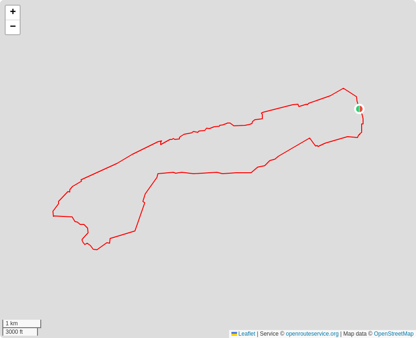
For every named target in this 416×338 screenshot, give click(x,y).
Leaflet (243, 333)
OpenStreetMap (394, 333)
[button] (359, 109)
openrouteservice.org (312, 333)
